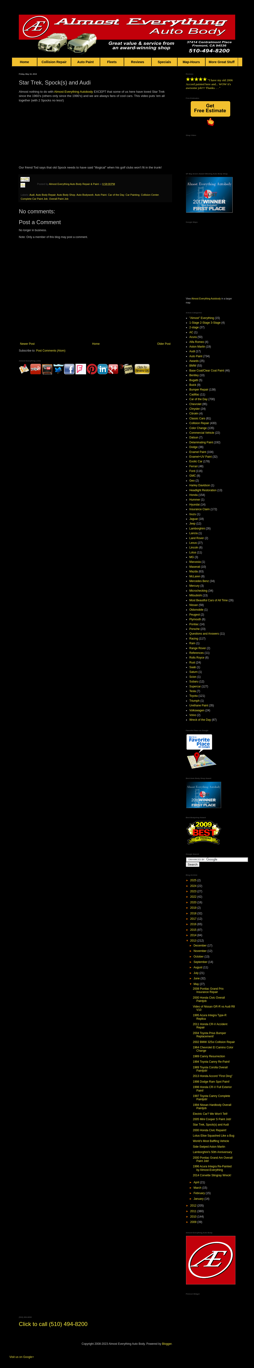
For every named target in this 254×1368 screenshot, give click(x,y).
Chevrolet (195, 404)
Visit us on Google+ (21, 1357)
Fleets (111, 62)
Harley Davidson (199, 485)
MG (191, 557)
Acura (193, 337)
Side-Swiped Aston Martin (209, 1146)
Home (24, 62)
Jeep (192, 523)
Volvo (192, 715)
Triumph (194, 700)
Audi (32, 194)
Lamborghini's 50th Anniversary (212, 1152)
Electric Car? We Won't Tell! (210, 1113)
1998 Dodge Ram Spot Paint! (211, 1081)
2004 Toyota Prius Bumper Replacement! (209, 1034)
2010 (193, 1216)
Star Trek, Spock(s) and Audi (211, 1124)
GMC (192, 475)
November (200, 951)
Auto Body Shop (66, 194)
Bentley (194, 375)
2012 (193, 1205)
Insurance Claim (199, 509)
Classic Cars (197, 418)
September (201, 962)
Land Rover (196, 538)
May (197, 984)
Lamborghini (197, 528)
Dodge (193, 447)
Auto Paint (85, 62)
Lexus (193, 542)
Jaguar (193, 519)
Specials (164, 62)
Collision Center (150, 194)
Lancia (193, 533)
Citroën (193, 413)
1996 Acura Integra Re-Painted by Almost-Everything (212, 1168)
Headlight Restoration (202, 490)
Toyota (193, 695)
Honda (193, 495)
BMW (192, 365)
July (196, 973)
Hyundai (194, 504)
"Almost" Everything (201, 318)
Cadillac (194, 394)
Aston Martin (197, 346)
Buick (192, 385)
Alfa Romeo (196, 342)
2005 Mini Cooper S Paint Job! (212, 1119)
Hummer (194, 499)
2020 (193, 902)
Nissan (193, 605)
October (199, 956)
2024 (193, 886)
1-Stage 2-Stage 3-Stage (205, 322)
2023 (193, 891)
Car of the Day (116, 194)
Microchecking (198, 590)
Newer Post (27, 343)
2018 (193, 913)
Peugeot (194, 614)
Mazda (193, 571)
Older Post (164, 343)
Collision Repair (54, 62)
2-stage (194, 327)
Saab (192, 667)
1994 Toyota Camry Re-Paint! (211, 1061)
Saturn (193, 672)
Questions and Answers (204, 633)
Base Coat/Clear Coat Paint (206, 370)
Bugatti (193, 380)
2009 (193, 1222)
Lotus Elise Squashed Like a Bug (213, 1135)
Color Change (198, 428)
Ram (192, 643)
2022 (193, 896)
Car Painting (132, 194)
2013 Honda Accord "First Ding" (213, 1076)
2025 (193, 880)
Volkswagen (196, 710)
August (198, 967)
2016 (193, 924)
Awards (194, 361)
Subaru (193, 681)
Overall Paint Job (58, 198)
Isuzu (192, 514)
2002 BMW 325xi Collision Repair (214, 1042)
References (196, 653)
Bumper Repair (198, 389)
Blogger (167, 1343)
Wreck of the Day (200, 719)
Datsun (193, 437)
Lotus (192, 552)
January (199, 1198)
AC (191, 332)
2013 (193, 940)
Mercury (194, 585)
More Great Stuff (222, 62)
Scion (192, 676)
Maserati (194, 566)
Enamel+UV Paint (200, 456)
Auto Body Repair (46, 194)
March (198, 1187)
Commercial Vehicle (201, 432)
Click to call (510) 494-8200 (53, 1324)
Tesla (192, 691)
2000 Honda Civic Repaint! (209, 1130)
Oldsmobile (196, 609)
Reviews (137, 62)
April (197, 1182)
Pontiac (194, 624)
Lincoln (193, 547)
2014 (193, 935)
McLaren (194, 576)
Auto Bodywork (85, 194)
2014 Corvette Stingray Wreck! (212, 1175)
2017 (193, 918)
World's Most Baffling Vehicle (211, 1141)
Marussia (195, 561)
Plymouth (195, 619)
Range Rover (197, 648)
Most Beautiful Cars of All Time (208, 600)
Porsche (194, 629)
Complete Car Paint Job (34, 198)
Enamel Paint (197, 452)
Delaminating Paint (201, 442)
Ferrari (193, 466)
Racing (193, 638)
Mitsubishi (195, 595)
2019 (193, 907)
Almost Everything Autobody (73, 91)
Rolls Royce (196, 657)
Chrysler (194, 408)
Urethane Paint (198, 705)
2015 (193, 929)
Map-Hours (191, 62)
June (197, 978)
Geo (192, 480)
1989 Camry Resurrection (209, 1056)
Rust (192, 662)
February (200, 1193)
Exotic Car (195, 461)
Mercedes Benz (199, 581)
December (200, 945)
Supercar (195, 686)
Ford (192, 471)
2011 (193, 1211)
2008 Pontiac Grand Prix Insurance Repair (208, 990)
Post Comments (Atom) (50, 350)
